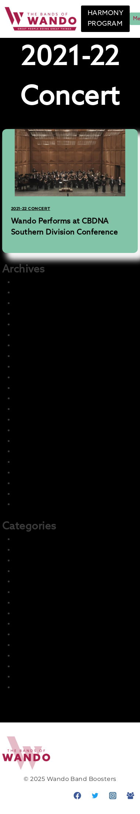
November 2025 (38, 282)
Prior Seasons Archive (47, 676)
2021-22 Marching (41, 549)
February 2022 (36, 504)
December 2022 (38, 409)
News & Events (37, 645)
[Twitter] (95, 795)
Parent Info (31, 655)
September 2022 (40, 441)
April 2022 (29, 493)
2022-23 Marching (41, 571)
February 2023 (36, 388)
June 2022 (30, 472)
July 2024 (28, 345)
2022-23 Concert (39, 560)
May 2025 (28, 324)
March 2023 (32, 377)
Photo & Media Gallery (48, 666)
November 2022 (38, 419)
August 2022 (33, 451)
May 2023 (28, 366)
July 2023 (28, 356)
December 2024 (39, 335)
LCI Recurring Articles (47, 623)
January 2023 (34, 398)
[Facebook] (77, 795)
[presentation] (70, 162)
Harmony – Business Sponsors (61, 592)
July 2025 (28, 303)
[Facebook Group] (130, 795)
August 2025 (33, 292)
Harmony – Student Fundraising (64, 602)
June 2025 (30, 313)
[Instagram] (112, 795)
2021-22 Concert (30, 208)
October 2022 (35, 430)
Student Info (34, 687)
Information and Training (52, 613)
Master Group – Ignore (48, 634)
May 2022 (28, 483)
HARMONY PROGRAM (105, 18)
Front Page (31, 581)
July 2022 (28, 461)
